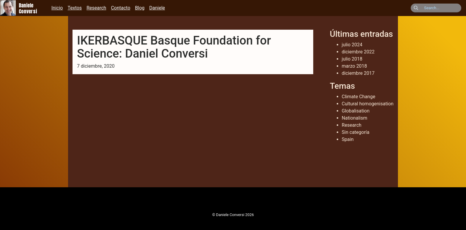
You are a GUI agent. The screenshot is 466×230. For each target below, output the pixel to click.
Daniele (157, 8)
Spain (348, 139)
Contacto (120, 8)
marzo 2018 (354, 66)
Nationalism (354, 118)
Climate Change (358, 96)
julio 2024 (352, 44)
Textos (74, 8)
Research (96, 8)
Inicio (57, 8)
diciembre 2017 (358, 73)
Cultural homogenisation (367, 104)
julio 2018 (352, 59)
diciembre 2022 (358, 52)
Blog (139, 8)
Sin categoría (355, 132)
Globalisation (355, 111)
